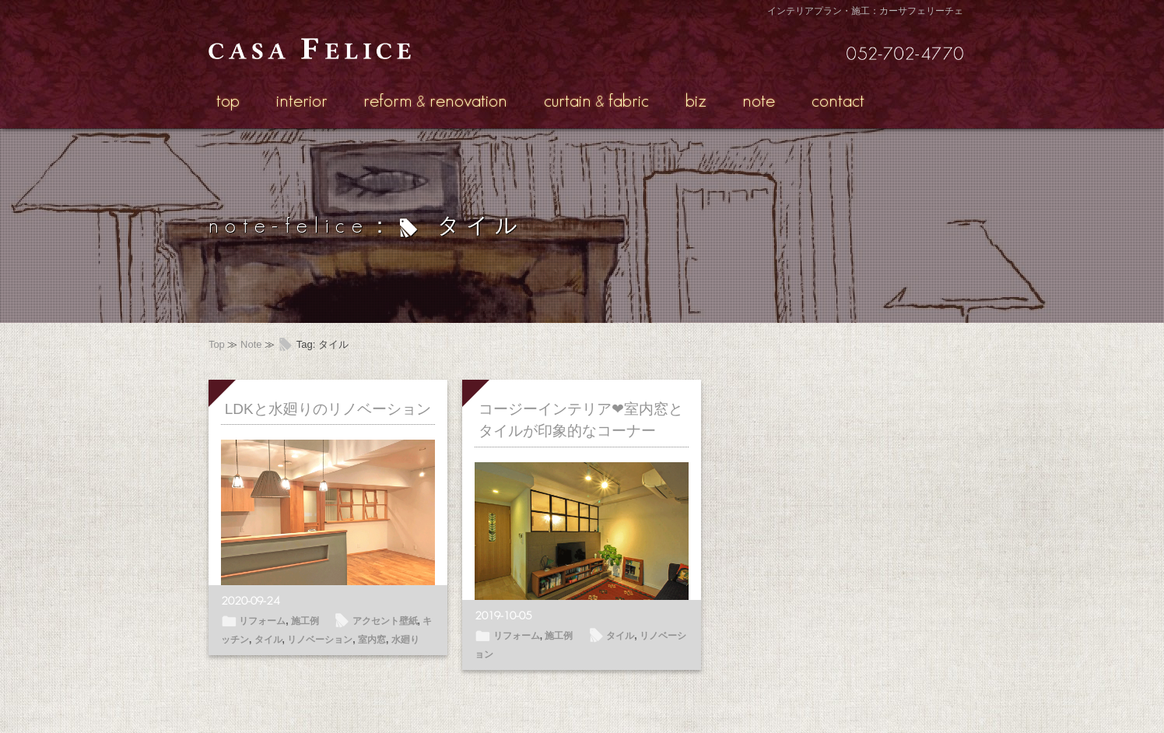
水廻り (405, 639)
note (758, 99)
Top (217, 344)
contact (838, 99)
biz (695, 99)
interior (302, 99)
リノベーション (319, 639)
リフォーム (262, 621)
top (228, 99)
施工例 (305, 621)
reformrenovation (435, 99)
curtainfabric (596, 99)
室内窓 (372, 639)
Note (250, 344)
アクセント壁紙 (385, 621)
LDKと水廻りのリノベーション (328, 409)
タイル (268, 639)
